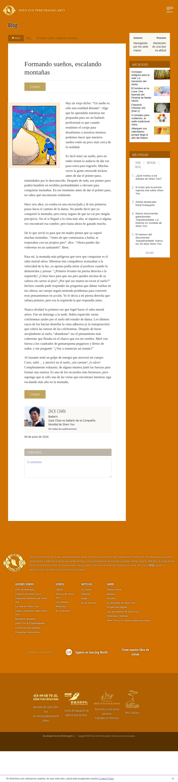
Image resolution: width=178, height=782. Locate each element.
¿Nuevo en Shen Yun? (28, 624)
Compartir (35, 86)
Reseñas (61, 637)
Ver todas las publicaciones (62, 460)
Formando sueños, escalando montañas (57, 38)
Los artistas (62, 632)
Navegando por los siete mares (140, 47)
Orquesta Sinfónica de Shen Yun (31, 631)
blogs (84, 629)
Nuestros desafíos (25, 649)
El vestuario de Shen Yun (121, 633)
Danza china (114, 620)
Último (59, 620)
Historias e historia (117, 646)
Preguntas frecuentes (27, 662)
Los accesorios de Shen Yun (123, 642)
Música (111, 624)
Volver (14, 38)
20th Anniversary (24, 620)
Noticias (151, 163)
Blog (29, 38)
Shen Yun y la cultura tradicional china (128, 651)
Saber (110, 615)
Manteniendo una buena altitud (159, 47)
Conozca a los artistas (27, 658)
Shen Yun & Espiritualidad (30, 653)
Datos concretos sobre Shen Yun (31, 643)
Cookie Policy (106, 778)
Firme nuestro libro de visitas (135, 682)
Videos (60, 615)
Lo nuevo (86, 620)
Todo (138, 163)
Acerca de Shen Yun (65, 626)
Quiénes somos (24, 615)
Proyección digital (117, 637)
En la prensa (63, 641)
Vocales (111, 629)
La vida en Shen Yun (27, 637)
